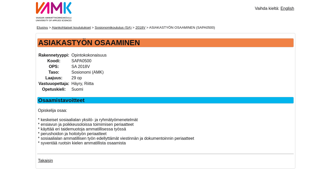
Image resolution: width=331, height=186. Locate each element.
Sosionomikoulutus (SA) (113, 27)
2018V (141, 27)
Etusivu (42, 27)
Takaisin (45, 160)
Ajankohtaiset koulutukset (71, 27)
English (287, 8)
